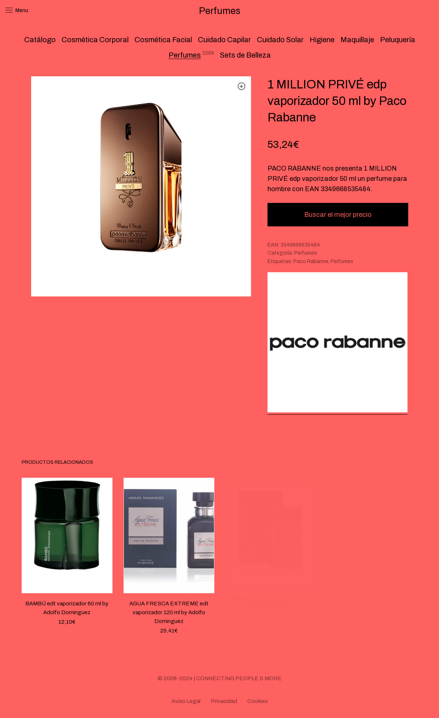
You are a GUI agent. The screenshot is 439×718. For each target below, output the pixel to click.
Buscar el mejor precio (338, 214)
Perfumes (185, 55)
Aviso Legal (185, 701)
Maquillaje (357, 40)
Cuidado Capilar (224, 40)
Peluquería (397, 40)
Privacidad (224, 701)
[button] (242, 86)
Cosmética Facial (163, 40)
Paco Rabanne (311, 261)
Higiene (322, 40)
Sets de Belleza (245, 55)
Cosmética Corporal (95, 40)
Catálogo (40, 40)
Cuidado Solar (280, 40)
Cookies (257, 701)
